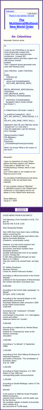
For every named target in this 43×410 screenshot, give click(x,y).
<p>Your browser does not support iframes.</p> (21, 19)
